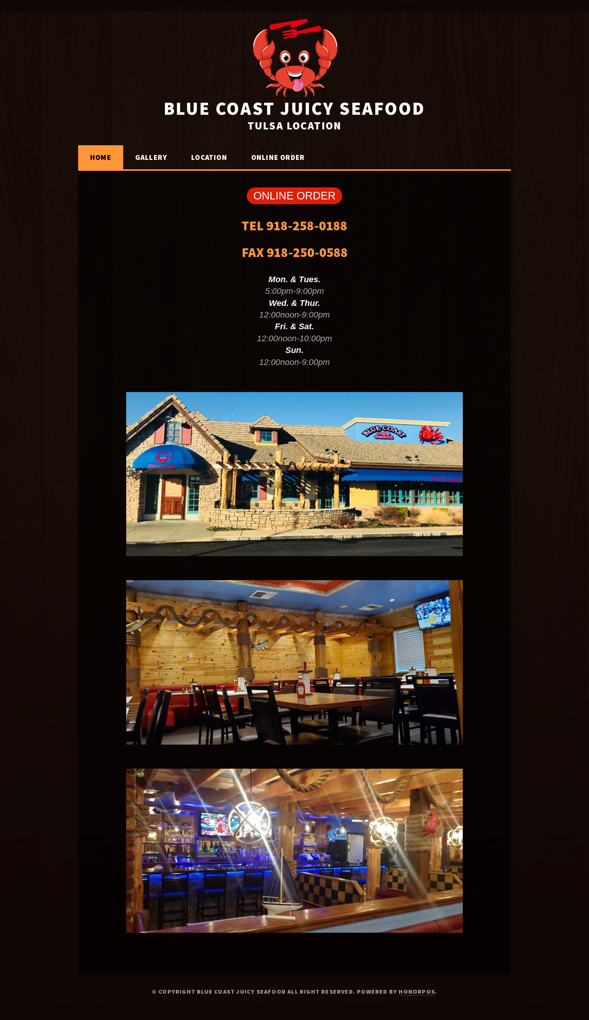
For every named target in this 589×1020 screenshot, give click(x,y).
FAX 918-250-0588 (295, 252)
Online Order (278, 157)
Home (100, 157)
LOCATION (209, 157)
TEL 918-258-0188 (294, 225)
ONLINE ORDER (294, 196)
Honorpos (417, 991)
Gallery (151, 157)
